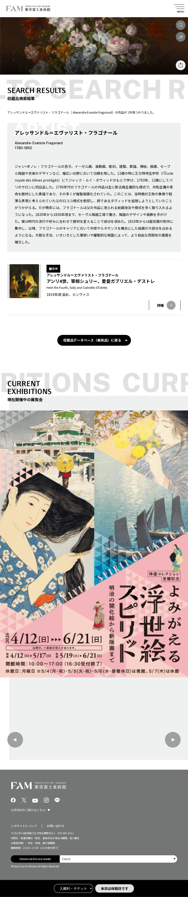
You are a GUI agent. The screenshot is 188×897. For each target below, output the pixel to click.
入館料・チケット (73, 888)
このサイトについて (24, 826)
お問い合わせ (55, 826)
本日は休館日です (114, 888)
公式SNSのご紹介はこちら (28, 810)
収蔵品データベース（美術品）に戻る (92, 340)
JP (180, 37)
